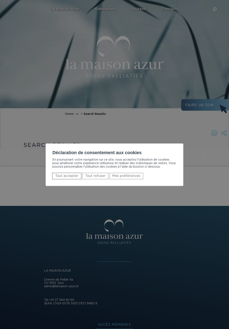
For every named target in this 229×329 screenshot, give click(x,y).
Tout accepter (66, 176)
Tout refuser (95, 176)
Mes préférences (126, 176)
